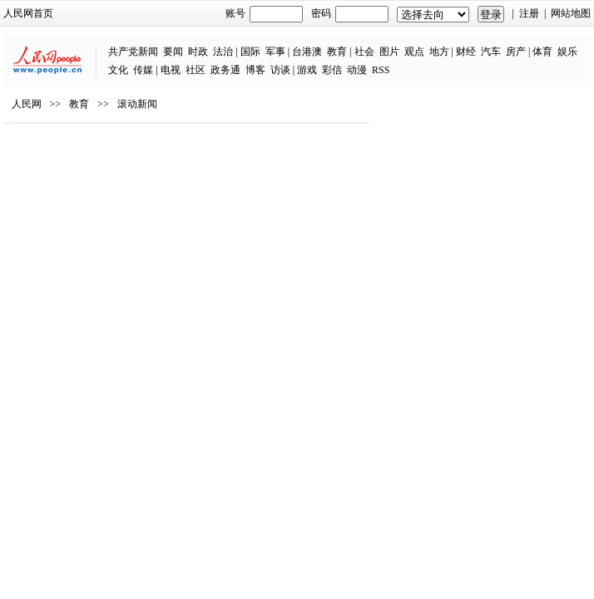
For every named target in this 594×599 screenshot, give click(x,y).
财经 (466, 51)
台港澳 (307, 51)
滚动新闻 (137, 104)
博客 (255, 70)
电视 (171, 70)
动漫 (357, 70)
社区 (195, 70)
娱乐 (567, 51)
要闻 (173, 51)
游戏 (307, 70)
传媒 (143, 70)
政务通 (225, 70)
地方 (439, 51)
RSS (380, 70)
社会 (364, 51)
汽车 (491, 51)
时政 (198, 51)
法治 (223, 51)
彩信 (332, 70)
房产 (516, 51)
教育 (337, 51)
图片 (389, 51)
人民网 (27, 104)
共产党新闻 (133, 51)
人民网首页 (28, 13)
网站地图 (571, 13)
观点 (414, 51)
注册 (529, 13)
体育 (542, 51)
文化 (118, 70)
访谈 (280, 70)
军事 (275, 51)
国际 (250, 51)
